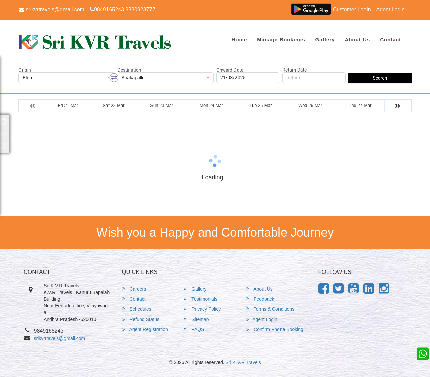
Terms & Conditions (270, 309)
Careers (134, 289)
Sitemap (196, 319)
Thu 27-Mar (360, 105)
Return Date (294, 70)
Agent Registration (145, 329)
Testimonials (200, 299)
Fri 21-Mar (68, 105)
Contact (390, 39)
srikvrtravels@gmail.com (51, 9)
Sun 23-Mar (161, 105)
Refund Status (141, 319)
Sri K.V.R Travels (243, 362)
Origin (24, 70)
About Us (357, 39)
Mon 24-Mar (211, 105)
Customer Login (352, 9)
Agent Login (390, 9)
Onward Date (229, 70)
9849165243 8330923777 (122, 9)
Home (239, 39)
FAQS (194, 329)
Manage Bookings (281, 39)
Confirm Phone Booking (274, 329)
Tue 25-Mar (261, 105)
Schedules (137, 309)
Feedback (260, 299)
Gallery (325, 39)
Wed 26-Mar (310, 105)
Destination (129, 70)
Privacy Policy (202, 309)
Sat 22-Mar (113, 105)
